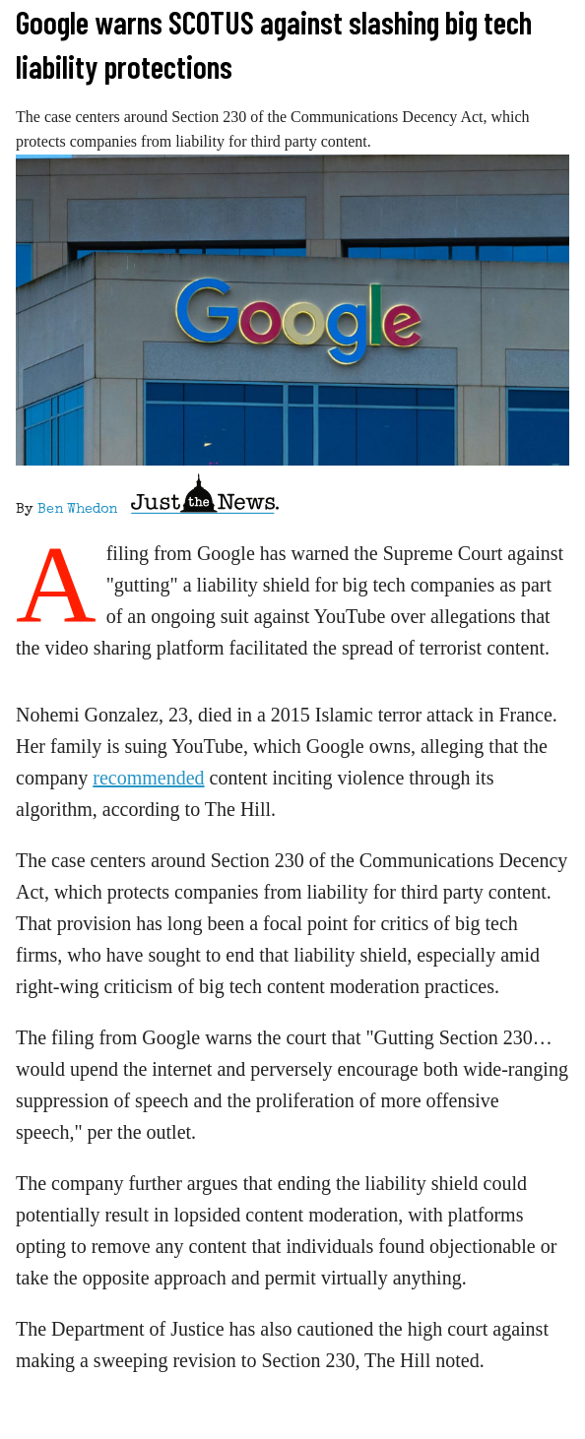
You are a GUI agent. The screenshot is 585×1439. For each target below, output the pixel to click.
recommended (148, 777)
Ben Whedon (77, 510)
